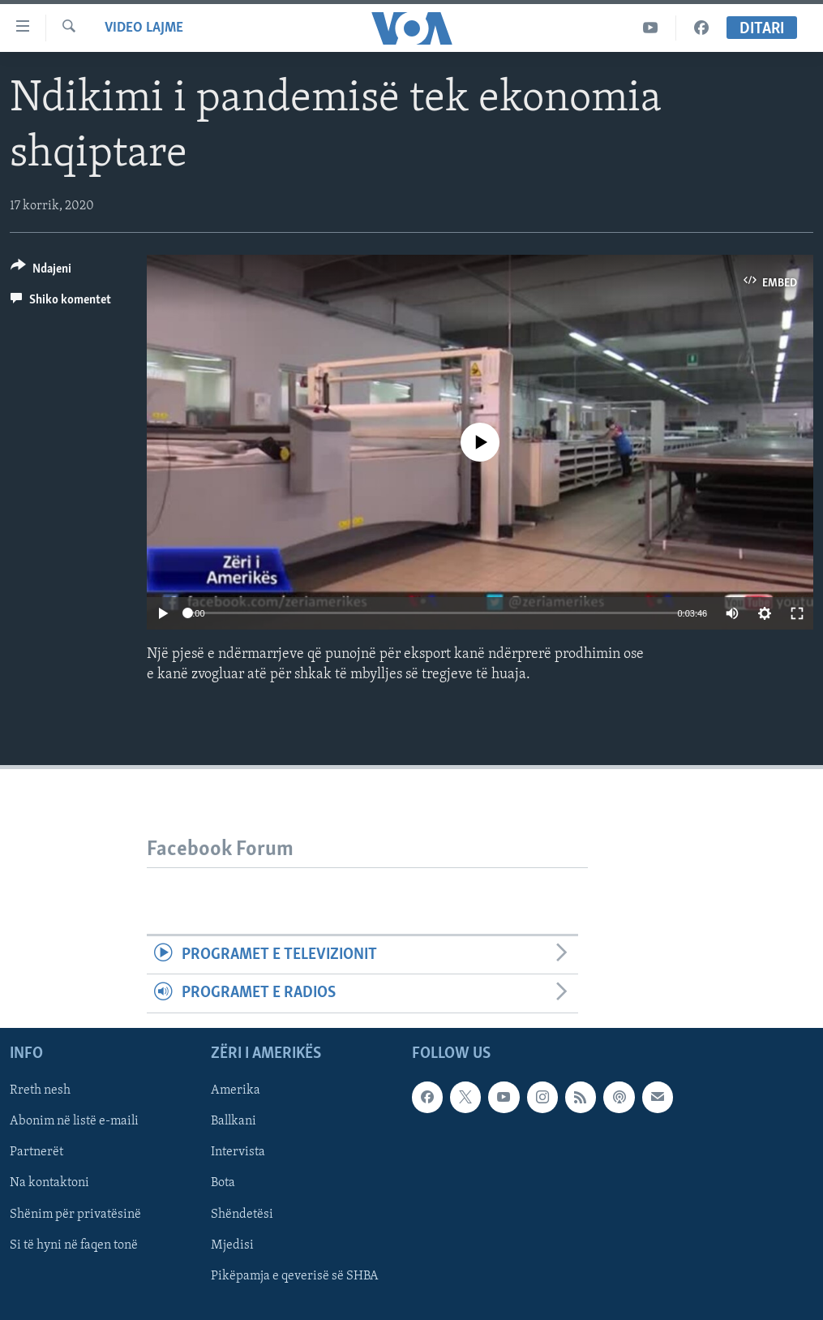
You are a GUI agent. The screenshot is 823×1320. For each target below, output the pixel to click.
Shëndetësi (242, 1213)
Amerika (235, 1090)
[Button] (41, 271)
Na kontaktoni (49, 1182)
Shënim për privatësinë (75, 1213)
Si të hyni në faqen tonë (74, 1244)
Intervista (238, 1152)
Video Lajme (144, 28)
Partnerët (36, 1152)
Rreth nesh (40, 1090)
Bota (223, 1182)
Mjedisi (232, 1244)
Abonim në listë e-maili (74, 1121)
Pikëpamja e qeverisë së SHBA (295, 1275)
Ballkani (233, 1121)
